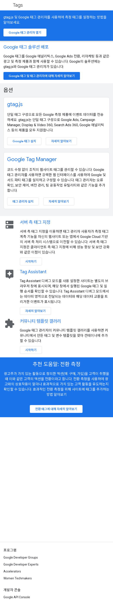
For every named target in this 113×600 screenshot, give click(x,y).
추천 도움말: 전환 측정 (56, 364)
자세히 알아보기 (61, 141)
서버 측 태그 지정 (35, 222)
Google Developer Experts (20, 564)
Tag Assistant (33, 272)
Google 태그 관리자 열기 (25, 32)
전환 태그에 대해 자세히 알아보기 (56, 409)
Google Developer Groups (20, 557)
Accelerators (12, 571)
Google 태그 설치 (24, 141)
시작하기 (31, 261)
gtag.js (15, 104)
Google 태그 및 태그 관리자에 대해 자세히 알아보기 (42, 76)
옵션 (8, 90)
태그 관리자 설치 (23, 201)
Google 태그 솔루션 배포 (26, 47)
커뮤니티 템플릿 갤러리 (40, 321)
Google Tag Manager (32, 159)
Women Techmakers (17, 578)
